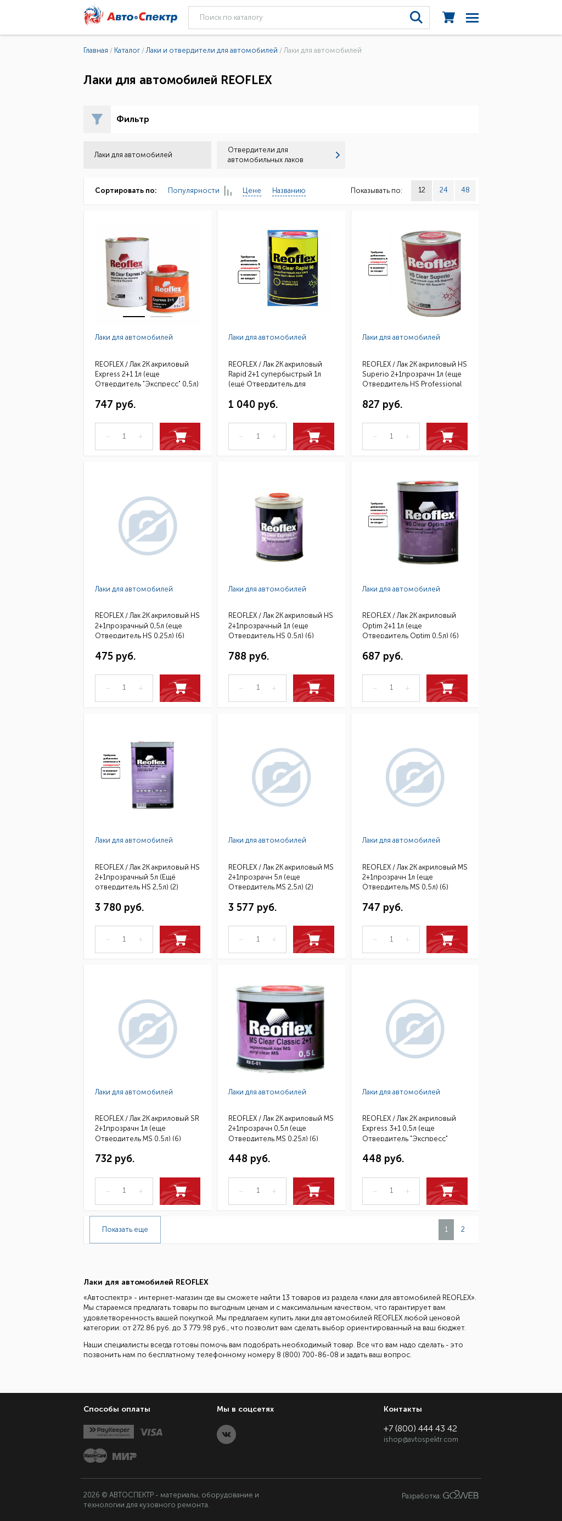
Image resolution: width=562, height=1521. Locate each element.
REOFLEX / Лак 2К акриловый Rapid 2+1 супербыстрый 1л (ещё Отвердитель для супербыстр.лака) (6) (275, 373)
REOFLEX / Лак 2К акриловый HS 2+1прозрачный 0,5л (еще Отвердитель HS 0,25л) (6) (147, 624)
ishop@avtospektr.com (421, 1439)
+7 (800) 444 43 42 (420, 1428)
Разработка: (440, 1495)
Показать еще (125, 1229)
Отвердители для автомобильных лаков (283, 155)
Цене (252, 190)
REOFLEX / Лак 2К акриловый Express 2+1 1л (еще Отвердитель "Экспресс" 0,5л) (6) (147, 373)
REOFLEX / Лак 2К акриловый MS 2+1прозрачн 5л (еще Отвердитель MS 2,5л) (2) (281, 876)
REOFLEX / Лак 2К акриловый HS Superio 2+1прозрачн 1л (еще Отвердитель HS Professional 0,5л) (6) (414, 373)
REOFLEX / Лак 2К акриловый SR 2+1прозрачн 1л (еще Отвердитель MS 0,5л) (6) (147, 1127)
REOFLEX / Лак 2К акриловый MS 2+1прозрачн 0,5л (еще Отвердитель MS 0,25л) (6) (281, 1127)
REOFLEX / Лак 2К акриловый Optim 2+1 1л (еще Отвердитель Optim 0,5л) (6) (410, 624)
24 (444, 190)
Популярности (200, 191)
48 (465, 190)
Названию (289, 190)
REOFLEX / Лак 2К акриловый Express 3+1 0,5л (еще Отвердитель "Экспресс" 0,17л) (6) (409, 1127)
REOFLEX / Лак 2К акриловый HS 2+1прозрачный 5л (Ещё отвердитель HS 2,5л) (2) (147, 876)
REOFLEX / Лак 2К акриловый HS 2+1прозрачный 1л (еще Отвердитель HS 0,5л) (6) (280, 624)
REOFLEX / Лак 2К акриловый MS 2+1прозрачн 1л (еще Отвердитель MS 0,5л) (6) (415, 876)
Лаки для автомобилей (134, 337)
